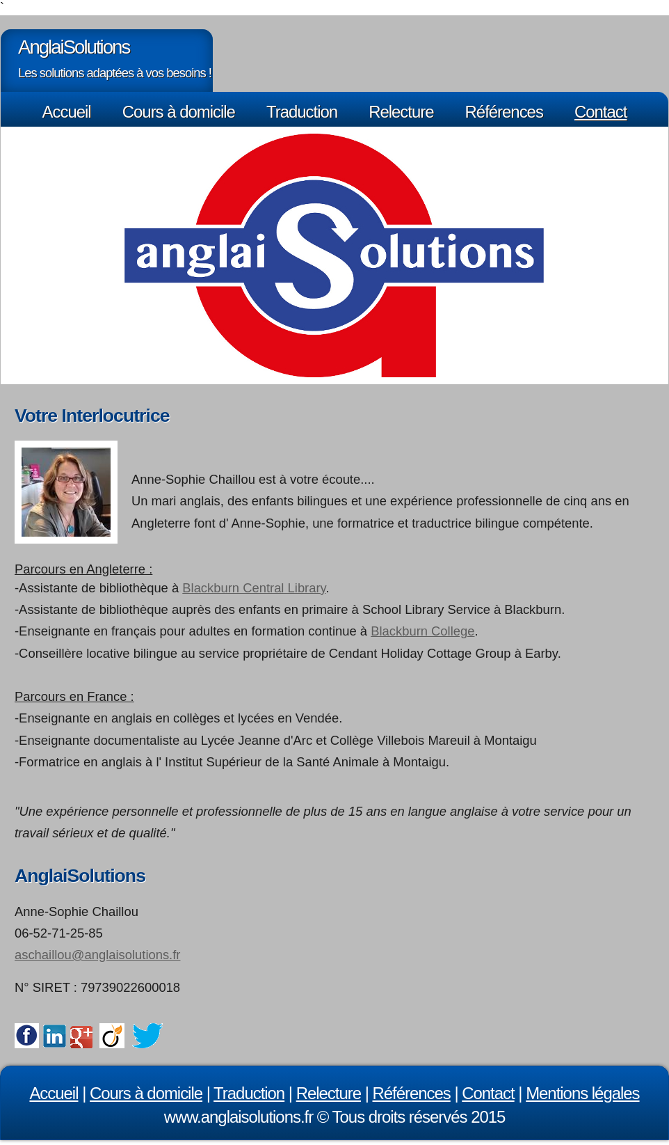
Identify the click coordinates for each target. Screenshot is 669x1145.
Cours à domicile (178, 111)
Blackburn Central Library (253, 588)
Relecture (401, 111)
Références (504, 111)
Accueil (66, 111)
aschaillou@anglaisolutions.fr (97, 954)
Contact (600, 111)
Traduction (301, 111)
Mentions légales (582, 1093)
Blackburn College (422, 631)
